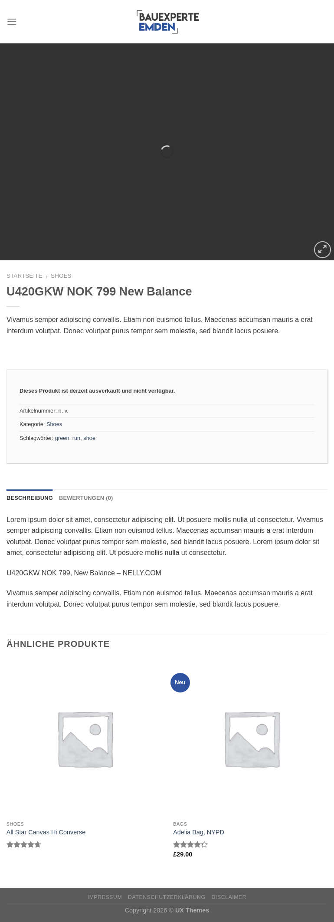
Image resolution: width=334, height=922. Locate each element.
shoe (89, 438)
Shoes (61, 275)
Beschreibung (30, 498)
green (62, 438)
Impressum (105, 897)
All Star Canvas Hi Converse (46, 832)
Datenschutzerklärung (167, 897)
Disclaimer (228, 897)
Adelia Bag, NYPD (198, 832)
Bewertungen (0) (86, 498)
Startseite (25, 275)
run (76, 438)
